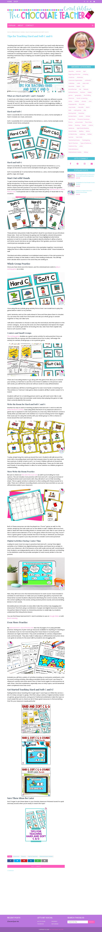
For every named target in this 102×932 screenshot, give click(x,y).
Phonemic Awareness (84, 119)
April (84, 71)
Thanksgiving (86, 140)
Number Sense (72, 116)
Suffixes (89, 134)
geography (78, 95)
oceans (81, 116)
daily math (86, 83)
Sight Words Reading (83, 128)
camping (85, 74)
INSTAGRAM (55, 924)
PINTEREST (54, 921)
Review (84, 125)
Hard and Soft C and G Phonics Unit (21, 628)
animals (78, 71)
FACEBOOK (40, 924)
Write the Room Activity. (15, 410)
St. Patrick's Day (72, 134)
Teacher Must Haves (74, 140)
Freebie (89, 92)
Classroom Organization (75, 80)
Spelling (81, 131)
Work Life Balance (73, 149)
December (71, 86)
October (88, 116)
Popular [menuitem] (11, 25)
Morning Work (72, 113)
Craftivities (71, 83)
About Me (71, 71)
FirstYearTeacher (73, 92)
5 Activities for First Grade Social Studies (85, 183)
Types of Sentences (85, 143)
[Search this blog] (77, 922)
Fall (80, 89)
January (83, 101)
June (90, 101)
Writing (86, 152)
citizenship (80, 77)
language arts (72, 104)
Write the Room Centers (18, 32)
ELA (83, 86)
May (85, 110)
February (85, 89)
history (70, 101)
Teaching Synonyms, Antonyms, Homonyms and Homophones (85, 175)
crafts (78, 83)
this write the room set (29, 475)
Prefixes (70, 125)
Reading (77, 125)
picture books (79, 122)
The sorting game (13, 336)
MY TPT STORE (41, 921)
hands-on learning (82, 98)
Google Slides (54, 616)
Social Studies (72, 131)
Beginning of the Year (74, 74)
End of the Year (72, 89)
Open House (71, 119)
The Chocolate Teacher (56, 929)
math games (77, 110)
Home (9, 1)
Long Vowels (71, 107)
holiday (77, 101)
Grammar (16, 856)
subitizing (82, 134)
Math (69, 110)
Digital (78, 86)
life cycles (81, 104)
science (91, 125)
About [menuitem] (20, 25)
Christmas (71, 77)
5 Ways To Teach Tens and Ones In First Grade (84, 191)
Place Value (88, 122)
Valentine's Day (72, 146)
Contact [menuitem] (30, 25)
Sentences (71, 128)
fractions (82, 92)
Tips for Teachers (32, 856)
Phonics (23, 856)
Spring (88, 131)
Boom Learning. (12, 618)
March (88, 107)
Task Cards (79, 137)
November (81, 113)
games (70, 95)
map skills (80, 107)
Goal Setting (87, 95)
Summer (70, 137)
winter (81, 146)
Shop (16, 1)
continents (88, 80)
